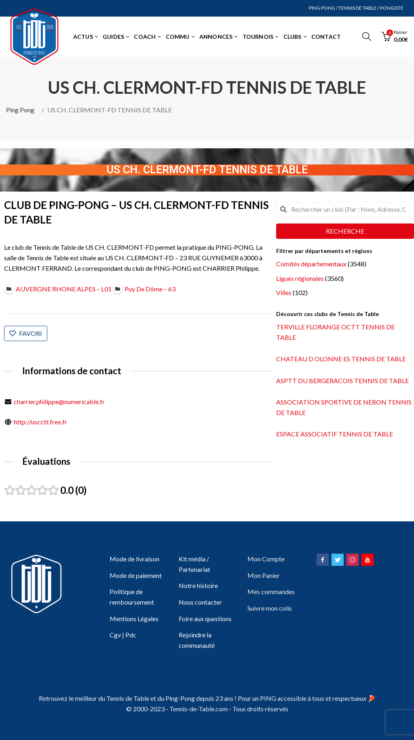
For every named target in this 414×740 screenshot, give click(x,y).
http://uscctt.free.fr (40, 422)
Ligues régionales (300, 278)
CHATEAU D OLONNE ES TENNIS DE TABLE (341, 359)
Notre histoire (198, 585)
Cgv (115, 635)
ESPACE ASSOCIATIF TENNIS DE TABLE (334, 434)
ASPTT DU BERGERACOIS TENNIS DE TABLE (342, 380)
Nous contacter (200, 602)
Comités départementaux (311, 264)
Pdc (130, 635)
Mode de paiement (136, 575)
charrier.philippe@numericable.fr (59, 401)
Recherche (345, 231)
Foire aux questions (205, 618)
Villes (283, 292)
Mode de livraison (134, 559)
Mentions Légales (134, 618)
